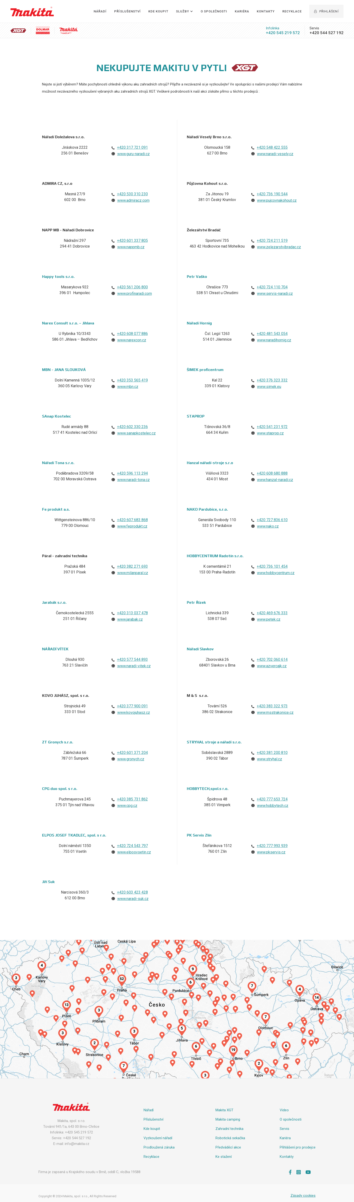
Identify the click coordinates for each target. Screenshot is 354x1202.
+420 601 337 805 (132, 240)
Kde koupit (152, 1129)
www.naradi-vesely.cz (275, 154)
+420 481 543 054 (272, 333)
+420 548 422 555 (272, 147)
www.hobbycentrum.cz (276, 573)
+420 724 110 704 (272, 287)
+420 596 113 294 (132, 473)
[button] (184, 11)
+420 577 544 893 (132, 659)
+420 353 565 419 (132, 380)
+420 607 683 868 (132, 520)
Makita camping (227, 1119)
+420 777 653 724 (272, 799)
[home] (32, 11)
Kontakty (265, 11)
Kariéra (242, 11)
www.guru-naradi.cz (133, 154)
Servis (284, 1129)
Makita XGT (224, 1110)
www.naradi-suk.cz (133, 898)
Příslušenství (127, 11)
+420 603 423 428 (132, 892)
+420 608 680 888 (272, 473)
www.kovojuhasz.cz (133, 712)
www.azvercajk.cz (272, 666)
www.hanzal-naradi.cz (275, 479)
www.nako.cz (268, 526)
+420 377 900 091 (132, 706)
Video (284, 1110)
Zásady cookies (303, 1195)
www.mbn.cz (127, 386)
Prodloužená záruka (159, 1147)
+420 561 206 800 (132, 287)
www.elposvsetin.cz (134, 852)
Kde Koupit (158, 11)
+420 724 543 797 (132, 845)
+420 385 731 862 (132, 799)
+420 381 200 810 (272, 752)
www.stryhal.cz (269, 759)
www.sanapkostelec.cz (136, 433)
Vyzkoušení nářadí (158, 1138)
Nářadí (100, 11)
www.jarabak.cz (130, 619)
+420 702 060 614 (272, 659)
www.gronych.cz (130, 759)
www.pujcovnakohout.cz (277, 200)
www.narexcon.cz (131, 340)
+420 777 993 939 (272, 845)
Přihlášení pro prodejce (298, 1147)
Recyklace (292, 11)
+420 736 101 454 (272, 566)
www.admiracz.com (133, 200)
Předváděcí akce (228, 1147)
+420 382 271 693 (132, 566)
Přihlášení (326, 11)
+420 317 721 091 (132, 147)
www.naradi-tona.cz (133, 479)
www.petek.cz (268, 619)
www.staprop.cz (270, 433)
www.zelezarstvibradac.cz (279, 247)
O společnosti (214, 11)
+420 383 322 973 (272, 706)
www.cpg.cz (127, 805)
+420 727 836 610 (272, 520)
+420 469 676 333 (272, 613)
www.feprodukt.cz (132, 526)
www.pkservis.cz (271, 852)
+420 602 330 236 (132, 426)
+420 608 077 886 (132, 333)
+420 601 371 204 (132, 752)
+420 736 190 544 (272, 194)
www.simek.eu (269, 386)
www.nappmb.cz (131, 247)
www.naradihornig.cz (274, 340)
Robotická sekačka (230, 1138)
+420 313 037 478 (132, 613)
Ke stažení (223, 1156)
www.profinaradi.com (134, 293)
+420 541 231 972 (272, 426)
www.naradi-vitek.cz (134, 666)
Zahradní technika (229, 1129)
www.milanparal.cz (132, 573)
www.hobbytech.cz (272, 805)
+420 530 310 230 (132, 194)
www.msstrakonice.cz (275, 712)
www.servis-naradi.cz (275, 293)
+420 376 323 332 (272, 380)
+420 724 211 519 (272, 240)
